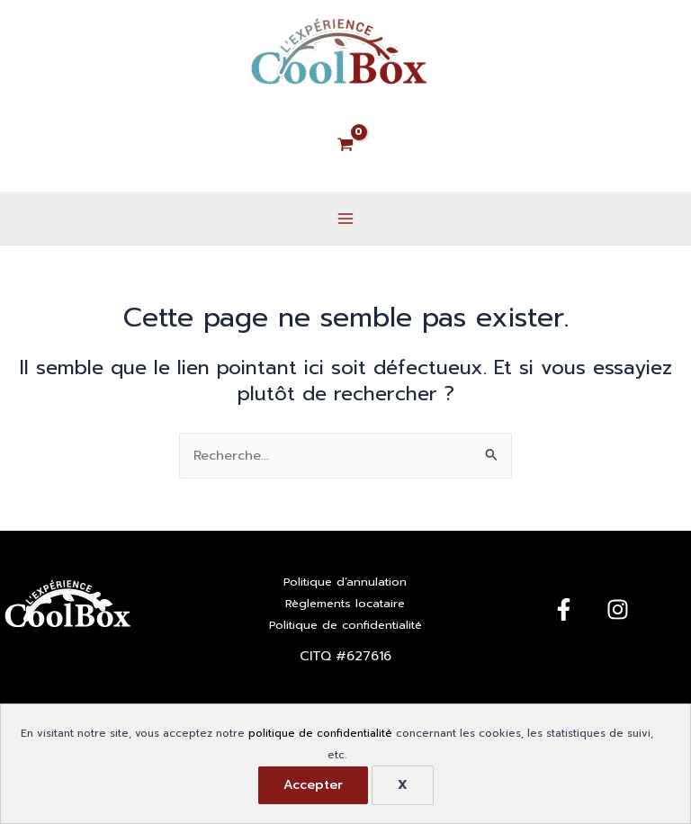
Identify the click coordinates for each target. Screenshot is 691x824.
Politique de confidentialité (345, 624)
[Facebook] (563, 609)
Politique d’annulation (345, 581)
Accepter (313, 784)
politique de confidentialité (320, 733)
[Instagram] (617, 609)
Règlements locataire (345, 603)
